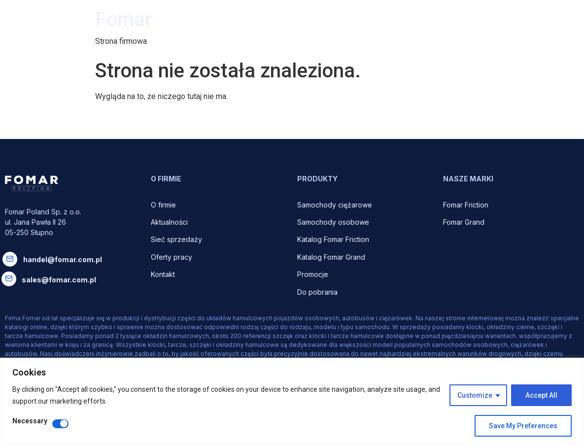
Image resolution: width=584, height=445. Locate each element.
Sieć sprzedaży (176, 239)
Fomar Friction (465, 205)
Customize (474, 395)
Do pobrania (318, 292)
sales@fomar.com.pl (59, 279)
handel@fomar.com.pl (62, 259)
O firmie (164, 205)
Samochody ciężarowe (334, 205)
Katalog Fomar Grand (331, 257)
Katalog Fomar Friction (333, 239)
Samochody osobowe (334, 222)
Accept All (541, 395)
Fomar (123, 19)
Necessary (29, 421)
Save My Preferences (523, 426)
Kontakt (163, 274)
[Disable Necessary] (60, 423)
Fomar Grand (463, 222)
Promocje (312, 274)
